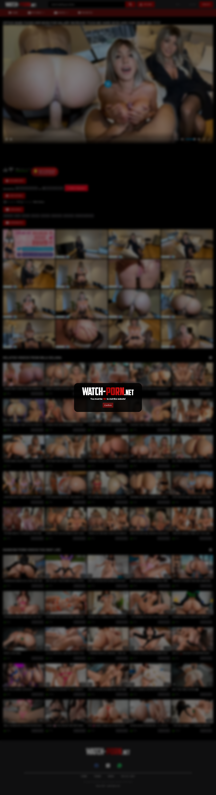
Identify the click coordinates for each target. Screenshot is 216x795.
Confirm (108, 405)
